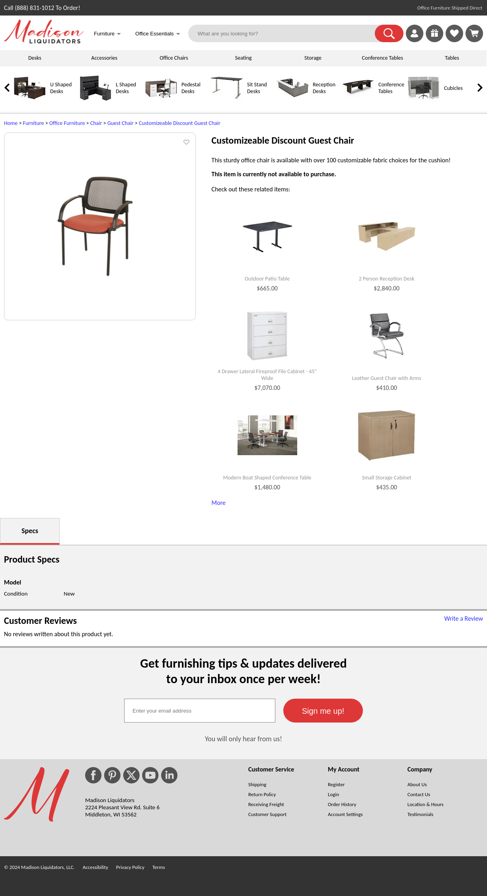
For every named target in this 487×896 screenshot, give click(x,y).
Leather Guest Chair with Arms (386, 378)
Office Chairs (174, 58)
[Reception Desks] (292, 102)
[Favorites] (454, 40)
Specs (29, 530)
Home (11, 123)
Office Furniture (67, 123)
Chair (96, 123)
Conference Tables (382, 58)
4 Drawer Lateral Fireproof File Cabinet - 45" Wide (267, 375)
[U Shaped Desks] (30, 102)
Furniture (33, 123)
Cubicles (453, 88)
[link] (474, 33)
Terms (158, 867)
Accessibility (95, 867)
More (219, 502)
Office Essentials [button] (157, 34)
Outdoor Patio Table (267, 279)
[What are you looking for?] (286, 33)
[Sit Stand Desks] (227, 102)
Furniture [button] (107, 34)
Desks (34, 58)
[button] (389, 33)
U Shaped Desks (61, 88)
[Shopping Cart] (474, 33)
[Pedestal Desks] (161, 102)
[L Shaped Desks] (95, 102)
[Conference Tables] (358, 102)
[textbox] (199, 711)
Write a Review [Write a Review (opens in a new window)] (463, 618)
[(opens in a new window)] (478, 137)
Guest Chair (120, 123)
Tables (452, 58)
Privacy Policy (130, 867)
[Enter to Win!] (434, 40)
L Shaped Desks (126, 88)
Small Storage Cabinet (386, 478)
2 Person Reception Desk (387, 279)
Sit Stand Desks (257, 88)
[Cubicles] (424, 102)
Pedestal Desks (191, 88)
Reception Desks (324, 88)
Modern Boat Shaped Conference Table (267, 478)
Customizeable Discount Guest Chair (179, 123)
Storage (312, 58)
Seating (243, 58)
